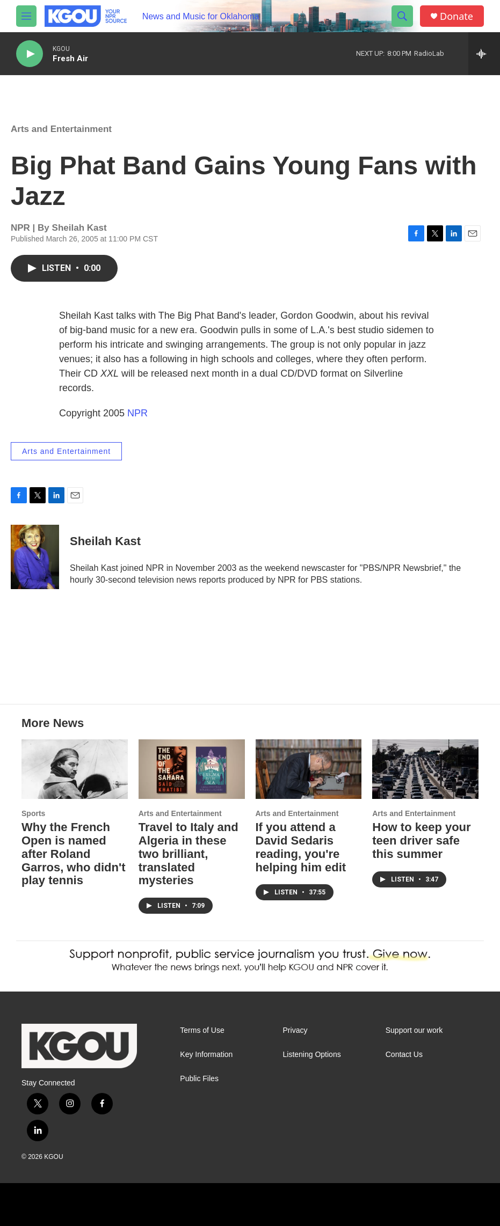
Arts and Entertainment (61, 129)
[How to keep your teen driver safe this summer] (425, 768)
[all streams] (484, 53)
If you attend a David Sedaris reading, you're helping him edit (301, 847)
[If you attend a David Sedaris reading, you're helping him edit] (309, 768)
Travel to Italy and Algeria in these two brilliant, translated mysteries (188, 853)
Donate (456, 16)
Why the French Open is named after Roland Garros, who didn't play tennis (73, 853)
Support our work (414, 1030)
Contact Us (404, 1055)
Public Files (199, 1079)
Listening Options (312, 1055)
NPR (137, 413)
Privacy (295, 1030)
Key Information (206, 1055)
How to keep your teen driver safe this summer (421, 840)
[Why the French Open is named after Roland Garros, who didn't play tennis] (74, 768)
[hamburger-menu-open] (26, 16)
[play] (29, 54)
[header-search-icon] (402, 16)
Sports (33, 813)
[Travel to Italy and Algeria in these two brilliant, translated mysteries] (192, 768)
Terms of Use (202, 1030)
